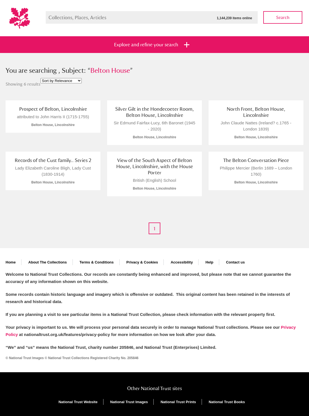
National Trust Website (78, 402)
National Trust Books (227, 402)
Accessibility (182, 262)
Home (11, 262)
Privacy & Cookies (142, 262)
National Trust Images (129, 402)
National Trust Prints (178, 402)
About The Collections (47, 262)
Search (282, 17)
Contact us (235, 262)
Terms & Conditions (96, 262)
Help (209, 262)
